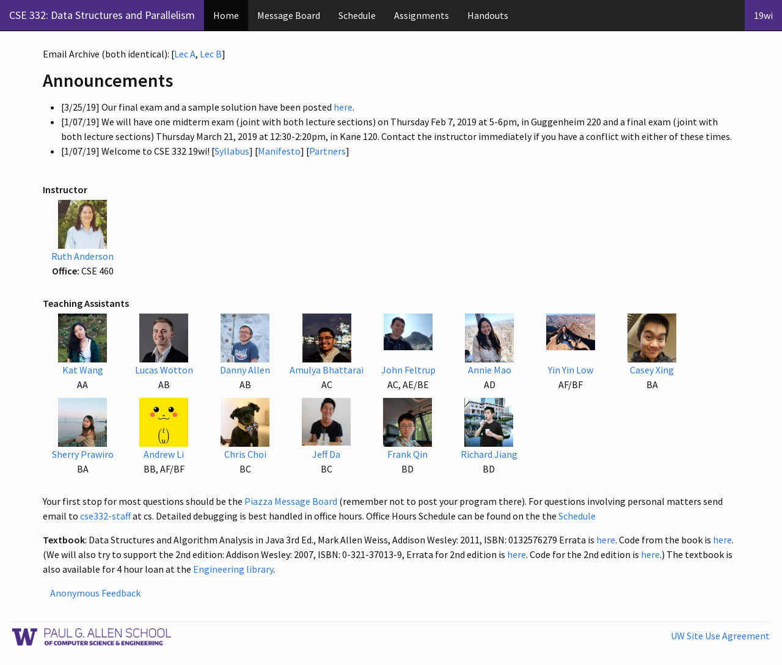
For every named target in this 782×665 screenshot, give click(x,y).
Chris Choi (245, 454)
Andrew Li (164, 454)
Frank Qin (407, 454)
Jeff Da (326, 454)
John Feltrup (408, 370)
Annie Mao (489, 370)
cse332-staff (105, 516)
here (343, 107)
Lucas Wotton (164, 370)
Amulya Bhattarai (327, 370)
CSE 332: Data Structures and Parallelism (102, 15)
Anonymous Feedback (95, 593)
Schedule (357, 15)
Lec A (185, 54)
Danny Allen (245, 370)
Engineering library (233, 569)
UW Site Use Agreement (720, 636)
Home (226, 15)
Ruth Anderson (82, 256)
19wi (763, 15)
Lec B (211, 54)
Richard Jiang (489, 454)
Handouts (487, 15)
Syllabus (231, 151)
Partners (327, 151)
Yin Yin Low (570, 370)
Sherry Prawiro (83, 454)
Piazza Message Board (290, 501)
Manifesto (279, 151)
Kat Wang (82, 370)
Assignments (421, 15)
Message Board (288, 15)
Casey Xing (652, 370)
